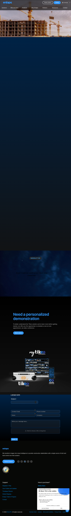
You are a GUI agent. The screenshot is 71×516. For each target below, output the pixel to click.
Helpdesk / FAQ (6, 485)
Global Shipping (6, 494)
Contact (4, 499)
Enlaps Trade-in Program (9, 496)
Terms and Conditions (48, 512)
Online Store (41, 485)
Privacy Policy (58, 512)
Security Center (33, 512)
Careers (40, 512)
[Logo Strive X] (7, 2)
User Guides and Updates (9, 488)
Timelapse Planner (7, 491)
